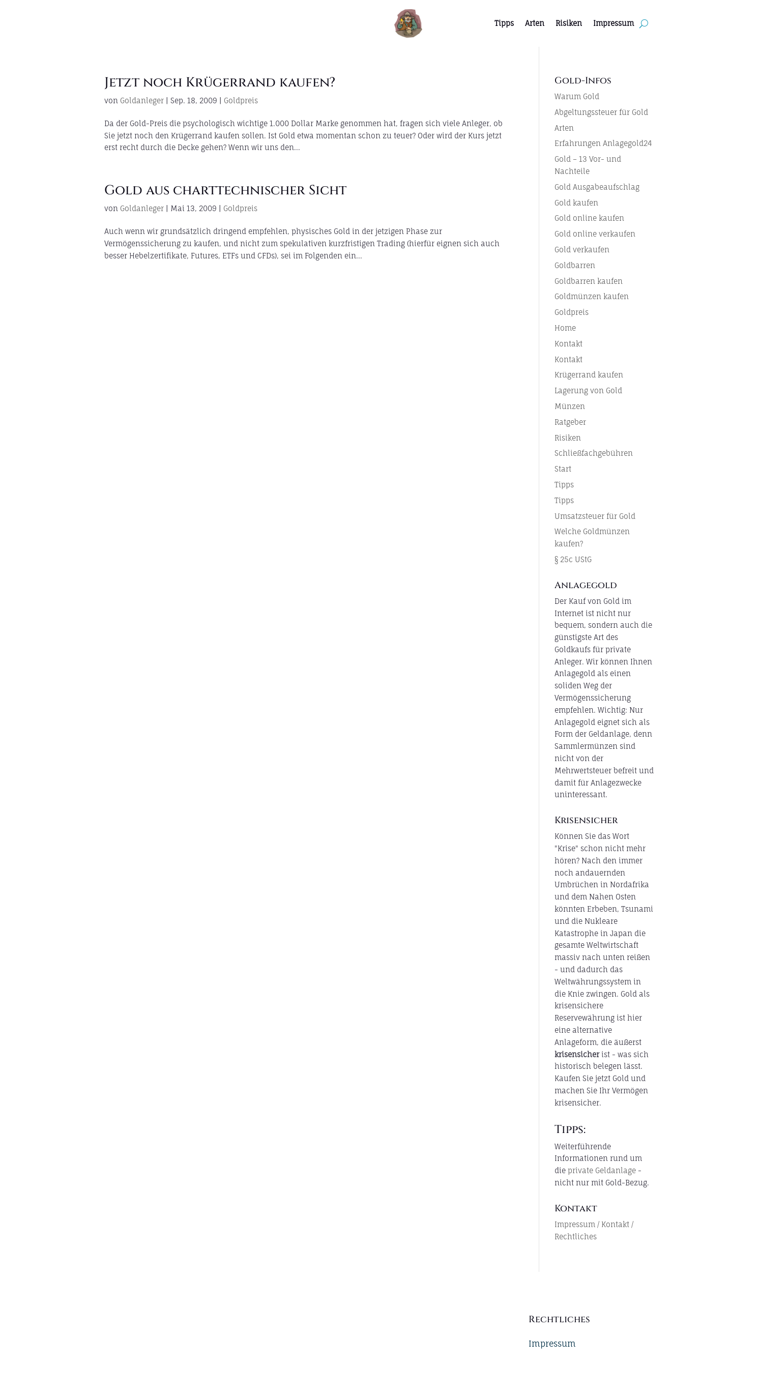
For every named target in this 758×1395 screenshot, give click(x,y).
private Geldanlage (602, 1170)
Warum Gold (577, 96)
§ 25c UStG (573, 559)
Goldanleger (142, 100)
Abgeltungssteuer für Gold (601, 112)
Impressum (613, 23)
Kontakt (568, 343)
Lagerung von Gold (588, 390)
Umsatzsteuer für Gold (595, 516)
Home (565, 328)
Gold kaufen (576, 202)
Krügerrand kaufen (589, 374)
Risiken (569, 23)
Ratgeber (570, 422)
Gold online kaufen (589, 218)
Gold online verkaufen (595, 233)
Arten (534, 23)
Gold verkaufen (582, 249)
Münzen (570, 406)
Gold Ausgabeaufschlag (597, 187)
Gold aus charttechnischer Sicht (225, 190)
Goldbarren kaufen (589, 281)
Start (563, 468)
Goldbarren (575, 265)
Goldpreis (241, 100)
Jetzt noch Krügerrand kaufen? (219, 83)
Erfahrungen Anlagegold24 (603, 143)
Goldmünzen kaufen (592, 296)
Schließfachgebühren (594, 453)
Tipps (504, 23)
